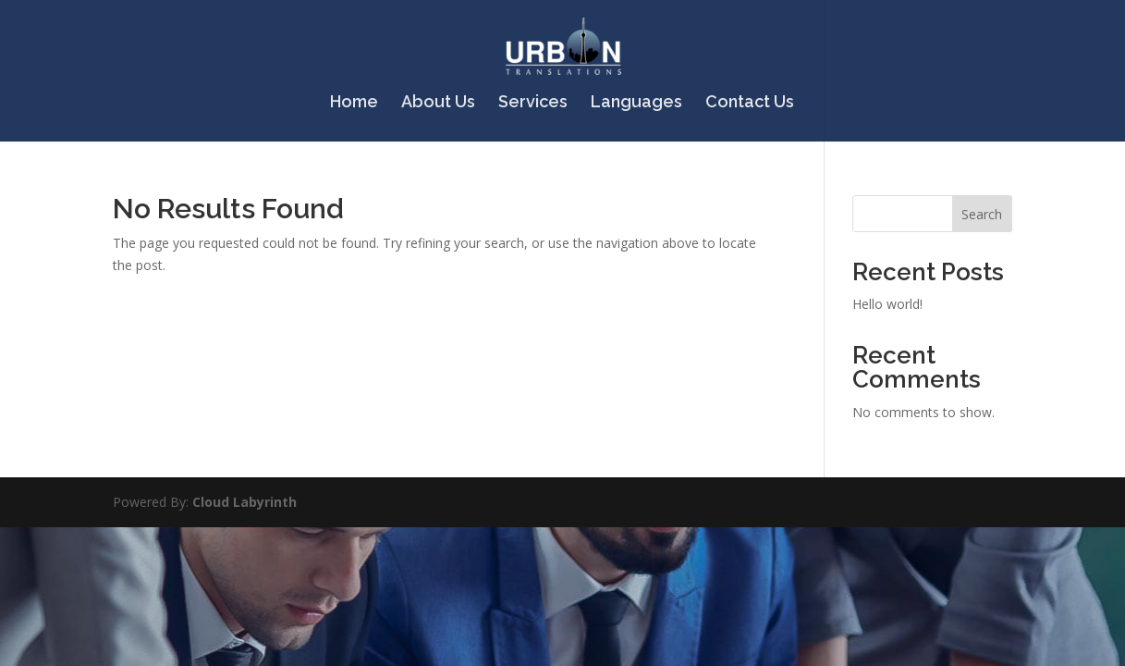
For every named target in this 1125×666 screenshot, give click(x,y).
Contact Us (749, 103)
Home (354, 103)
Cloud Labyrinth (244, 502)
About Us (438, 103)
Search (981, 214)
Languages (636, 103)
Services (533, 103)
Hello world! (887, 304)
